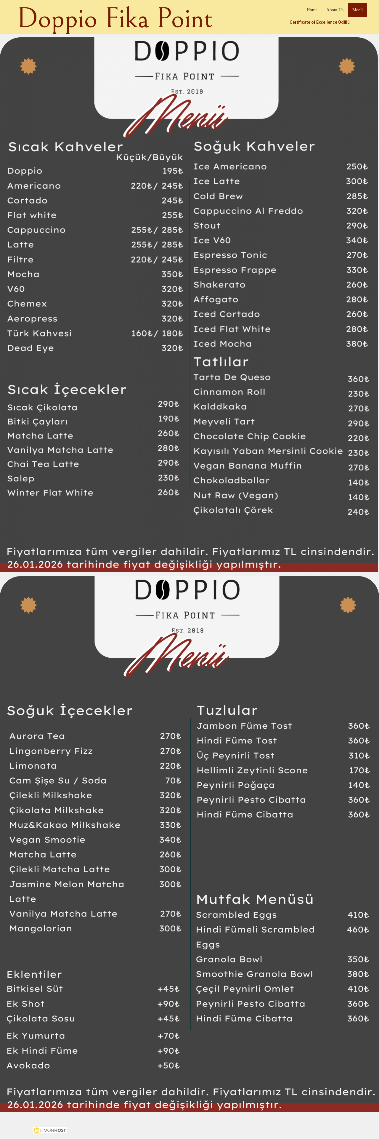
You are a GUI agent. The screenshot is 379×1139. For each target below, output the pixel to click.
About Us (334, 9)
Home (311, 9)
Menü (357, 9)
